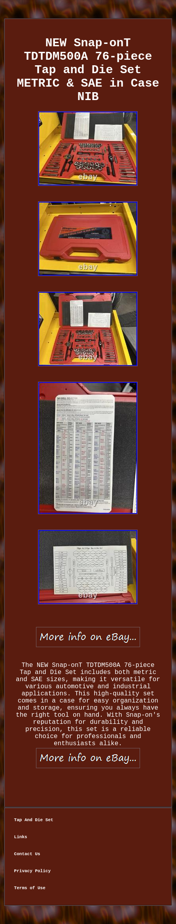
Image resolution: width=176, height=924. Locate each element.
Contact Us (27, 854)
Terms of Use (29, 888)
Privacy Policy (32, 871)
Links (20, 837)
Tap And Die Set (33, 820)
